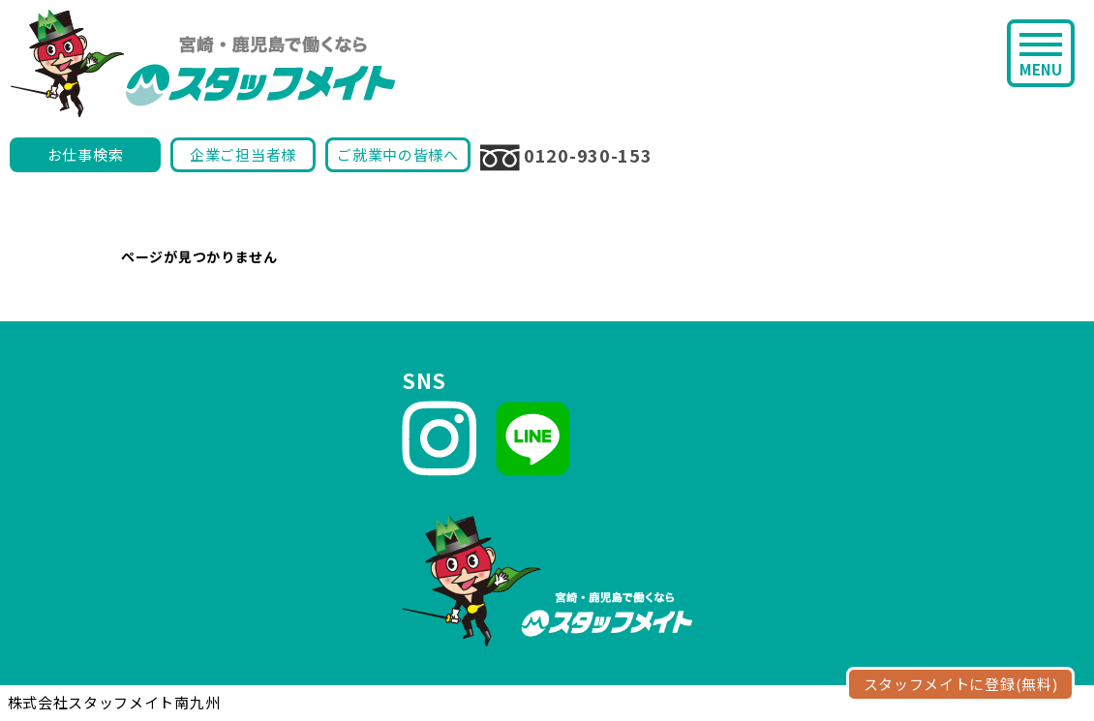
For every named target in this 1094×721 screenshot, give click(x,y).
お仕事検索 (85, 154)
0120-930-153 (566, 156)
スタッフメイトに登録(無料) (961, 684)
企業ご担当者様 (243, 154)
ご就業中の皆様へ (398, 154)
